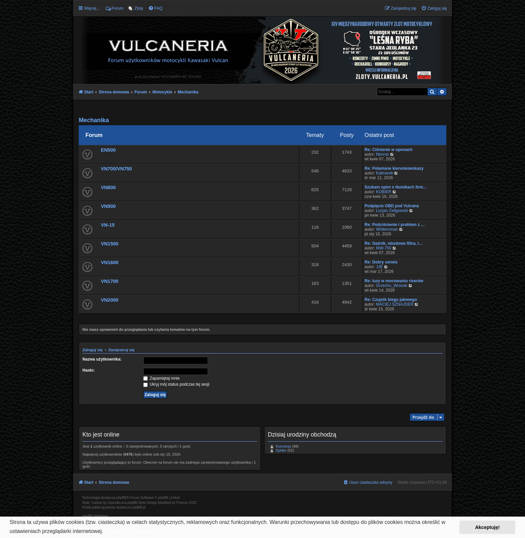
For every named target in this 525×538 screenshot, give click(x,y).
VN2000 (109, 300)
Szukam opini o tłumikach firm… (396, 187)
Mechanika (94, 120)
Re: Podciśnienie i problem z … (395, 224)
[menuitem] (136, 8)
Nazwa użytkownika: (102, 359)
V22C (193, 503)
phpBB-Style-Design (142, 503)
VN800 (108, 187)
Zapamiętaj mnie (161, 378)
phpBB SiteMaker (95, 516)
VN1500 (109, 243)
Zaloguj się (92, 350)
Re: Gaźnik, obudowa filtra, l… (394, 243)
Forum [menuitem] (114, 8)
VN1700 (109, 281)
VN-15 (108, 225)
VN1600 (109, 262)
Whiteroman (387, 229)
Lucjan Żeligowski (392, 210)
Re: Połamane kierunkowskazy (394, 168)
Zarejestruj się (121, 350)
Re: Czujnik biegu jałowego (391, 299)
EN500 (108, 150)
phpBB (122, 497)
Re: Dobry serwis (381, 262)
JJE (379, 266)
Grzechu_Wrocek (391, 285)
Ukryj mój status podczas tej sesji (176, 384)
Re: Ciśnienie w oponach (388, 149)
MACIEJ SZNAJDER (395, 304)
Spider (281, 450)
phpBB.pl (139, 507)
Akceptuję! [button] (487, 527)
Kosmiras (283, 446)
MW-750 (383, 248)
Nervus (382, 154)
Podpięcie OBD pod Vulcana (392, 206)
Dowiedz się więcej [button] (128, 531)
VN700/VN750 (116, 168)
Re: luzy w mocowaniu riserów (394, 281)
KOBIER (383, 191)
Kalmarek (384, 173)
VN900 (108, 206)
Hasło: (88, 370)
